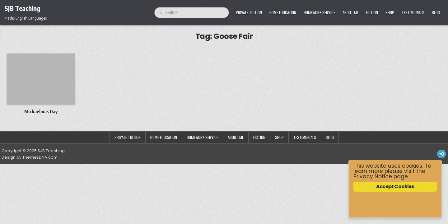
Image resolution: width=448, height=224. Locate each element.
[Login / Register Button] (441, 154)
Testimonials (413, 12)
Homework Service (319, 12)
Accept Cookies (395, 186)
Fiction (372, 12)
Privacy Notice (372, 176)
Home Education (282, 12)
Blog (436, 12)
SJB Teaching (22, 8)
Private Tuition (249, 12)
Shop (389, 12)
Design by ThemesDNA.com (30, 157)
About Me (350, 12)
